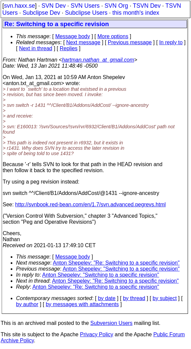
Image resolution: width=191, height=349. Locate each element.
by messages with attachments (82, 304)
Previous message (130, 42)
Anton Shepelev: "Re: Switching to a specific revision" (116, 263)
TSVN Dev (147, 5)
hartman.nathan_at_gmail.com (98, 60)
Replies (68, 48)
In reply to (171, 42)
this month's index (136, 12)
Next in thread (35, 48)
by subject (165, 298)
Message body (72, 36)
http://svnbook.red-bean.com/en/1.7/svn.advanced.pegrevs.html (90, 204)
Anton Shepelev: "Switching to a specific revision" (121, 269)
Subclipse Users (86, 12)
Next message (83, 42)
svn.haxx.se (19, 5)
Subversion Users (111, 323)
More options (113, 36)
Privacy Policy (96, 334)
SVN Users (85, 5)
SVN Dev (53, 5)
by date (106, 298)
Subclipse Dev (41, 12)
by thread (134, 298)
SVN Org (116, 5)
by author (27, 304)
